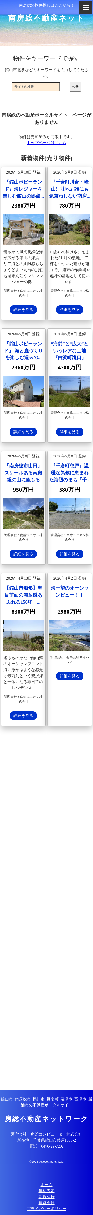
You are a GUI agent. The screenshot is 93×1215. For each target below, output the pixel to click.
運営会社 (47, 1203)
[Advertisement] (46, 909)
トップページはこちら (46, 143)
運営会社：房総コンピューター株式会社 (46, 1134)
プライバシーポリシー (46, 1209)
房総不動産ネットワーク (46, 1119)
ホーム (47, 1185)
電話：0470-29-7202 (46, 1146)
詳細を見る (23, 309)
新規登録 (47, 1197)
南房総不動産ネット (46, 18)
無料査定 (47, 1191)
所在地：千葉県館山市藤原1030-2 (46, 1140)
